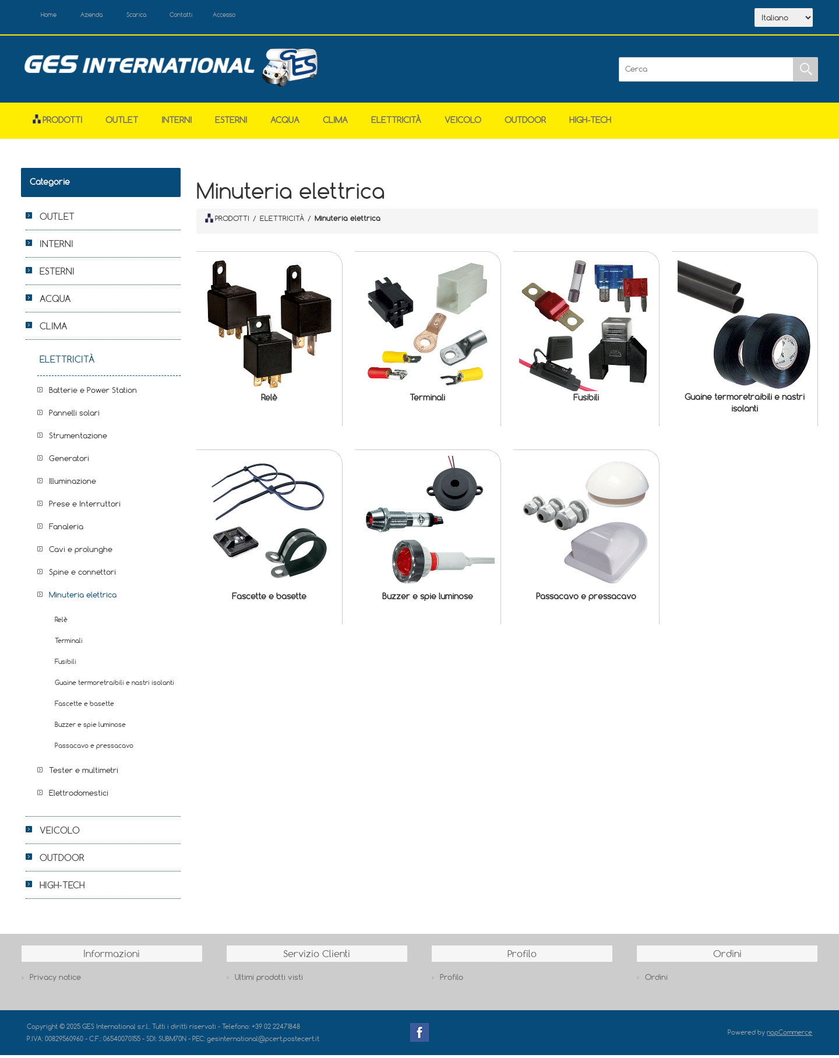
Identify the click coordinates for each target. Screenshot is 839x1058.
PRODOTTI (227, 221)
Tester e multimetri (83, 773)
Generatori (69, 461)
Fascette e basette (269, 598)
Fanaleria (66, 530)
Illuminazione (72, 484)
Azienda (106, 16)
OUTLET (121, 123)
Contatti (215, 16)
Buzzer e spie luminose (427, 598)
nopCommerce (789, 1035)
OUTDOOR (525, 123)
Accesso (268, 16)
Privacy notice (55, 980)
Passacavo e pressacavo (586, 598)
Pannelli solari (74, 416)
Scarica (161, 16)
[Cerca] (706, 72)
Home (55, 16)
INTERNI (176, 123)
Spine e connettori (82, 575)
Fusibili (586, 400)
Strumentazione (78, 439)
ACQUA (284, 123)
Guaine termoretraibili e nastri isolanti (745, 406)
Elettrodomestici (78, 796)
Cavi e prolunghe (80, 552)
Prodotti (57, 123)
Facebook (419, 1036)
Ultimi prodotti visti (269, 980)
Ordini (656, 980)
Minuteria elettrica (83, 598)
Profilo (451, 980)
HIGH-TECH (590, 123)
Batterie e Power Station (93, 393)
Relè (269, 400)
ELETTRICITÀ (396, 123)
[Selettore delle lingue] (784, 19)
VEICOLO (463, 123)
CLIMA (335, 123)
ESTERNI (231, 123)
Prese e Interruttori (85, 507)
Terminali (427, 400)
